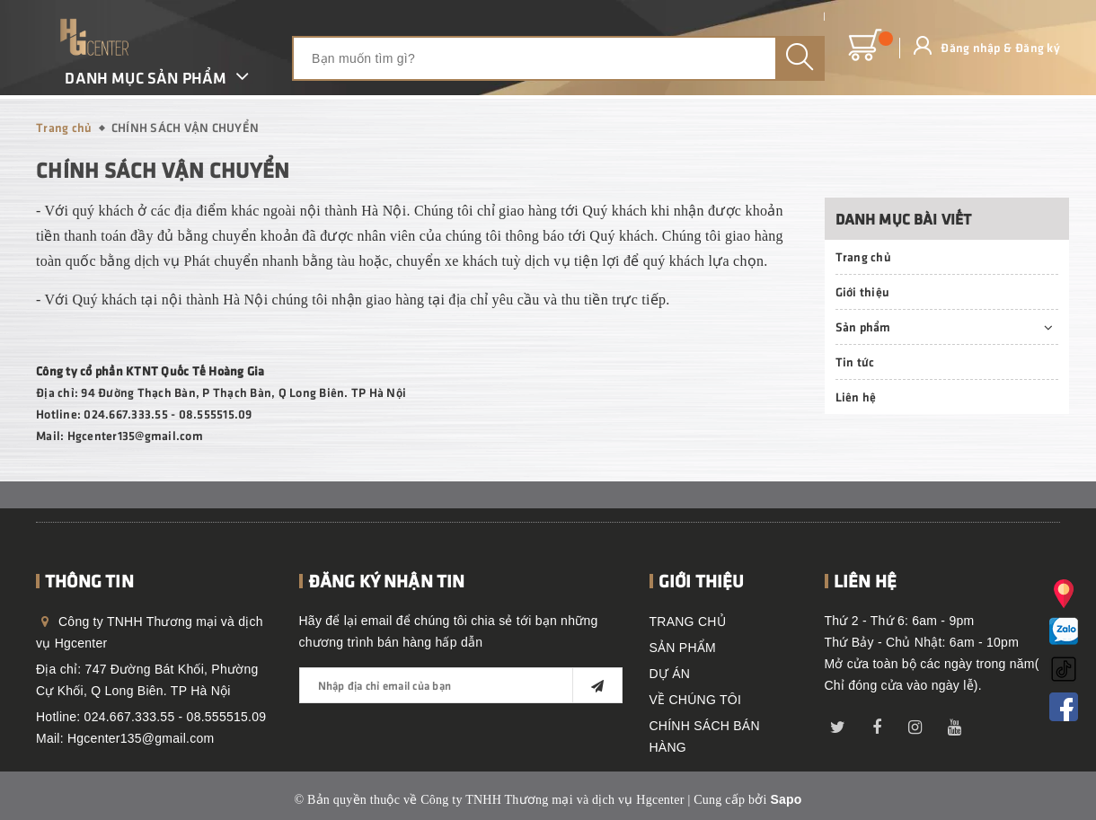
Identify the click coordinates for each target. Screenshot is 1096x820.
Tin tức (855, 361)
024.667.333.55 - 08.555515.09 (175, 717)
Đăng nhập (970, 47)
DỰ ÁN (670, 673)
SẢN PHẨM (683, 647)
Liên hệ (856, 396)
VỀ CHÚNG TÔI (696, 699)
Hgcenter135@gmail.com (140, 738)
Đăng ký (1037, 47)
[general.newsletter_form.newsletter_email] (461, 685)
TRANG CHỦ (688, 621)
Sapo (785, 799)
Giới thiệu (862, 291)
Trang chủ (863, 256)
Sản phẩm (863, 326)
